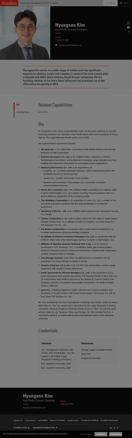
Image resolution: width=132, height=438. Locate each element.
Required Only (101, 434)
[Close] (129, 434)
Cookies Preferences (87, 434)
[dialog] (66, 434)
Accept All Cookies (115, 434)
